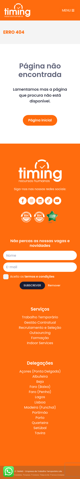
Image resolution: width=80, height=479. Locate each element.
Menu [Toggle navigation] (68, 10)
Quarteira (40, 422)
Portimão (40, 412)
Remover (54, 285)
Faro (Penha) (40, 391)
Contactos (35, 475)
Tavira (40, 433)
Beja (40, 381)
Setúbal (40, 427)
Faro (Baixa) (40, 386)
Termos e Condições (57, 475)
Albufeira (40, 376)
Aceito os (32, 276)
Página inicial (40, 120)
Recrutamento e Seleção (40, 327)
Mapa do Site (45, 475)
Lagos (40, 397)
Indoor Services (40, 343)
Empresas (27, 475)
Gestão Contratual (40, 322)
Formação (40, 337)
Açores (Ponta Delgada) (40, 371)
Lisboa (40, 402)
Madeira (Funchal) (40, 407)
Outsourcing (40, 332)
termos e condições (39, 276)
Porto (40, 417)
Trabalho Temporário (40, 317)
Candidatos (18, 475)
